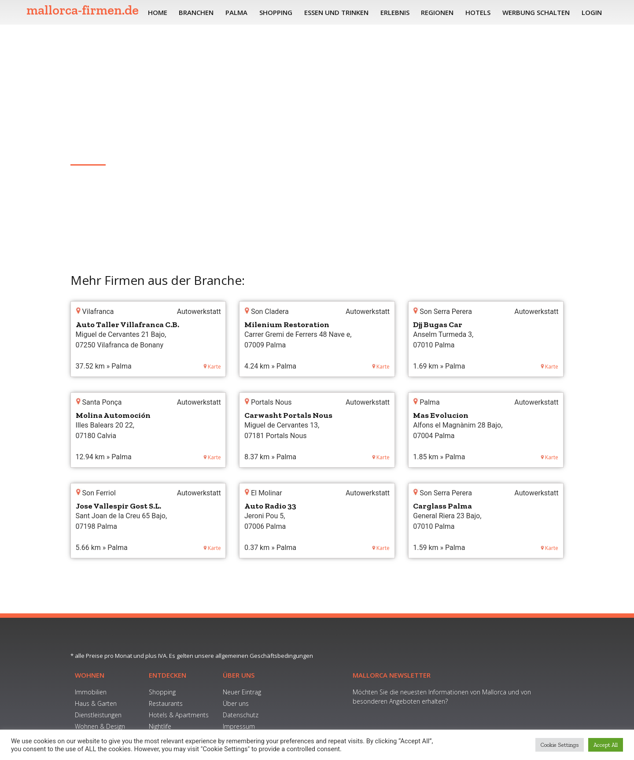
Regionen (437, 12)
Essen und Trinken (336, 12)
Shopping (275, 12)
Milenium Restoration (286, 324)
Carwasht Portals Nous (288, 415)
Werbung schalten (536, 12)
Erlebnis (394, 12)
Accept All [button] (605, 745)
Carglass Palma (442, 506)
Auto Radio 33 (270, 506)
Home (157, 12)
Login (592, 12)
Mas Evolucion (440, 415)
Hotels (477, 12)
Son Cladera (90, 151)
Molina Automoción (113, 415)
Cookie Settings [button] (560, 745)
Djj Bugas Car (437, 324)
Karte (212, 366)
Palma (236, 12)
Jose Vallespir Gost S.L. (118, 506)
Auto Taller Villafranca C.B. (127, 324)
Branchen (196, 12)
